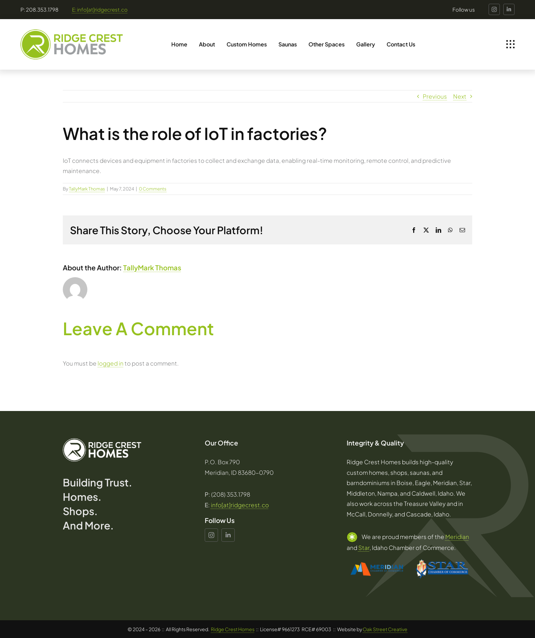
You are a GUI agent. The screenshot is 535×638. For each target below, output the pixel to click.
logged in (111, 363)
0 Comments (153, 189)
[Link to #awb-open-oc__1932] (510, 44)
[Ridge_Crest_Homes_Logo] (71, 32)
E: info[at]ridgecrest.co (100, 9)
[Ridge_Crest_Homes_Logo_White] (102, 441)
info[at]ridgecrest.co (240, 505)
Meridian (457, 536)
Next (459, 96)
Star (364, 547)
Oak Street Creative (385, 629)
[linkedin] (509, 9)
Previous (435, 96)
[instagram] (494, 9)
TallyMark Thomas (87, 189)
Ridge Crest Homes (233, 629)
